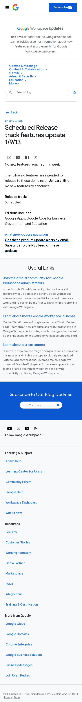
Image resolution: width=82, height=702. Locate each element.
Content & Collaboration (28, 69)
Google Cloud (15, 624)
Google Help (14, 492)
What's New (14, 513)
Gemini (15, 73)
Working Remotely (18, 553)
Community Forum (18, 482)
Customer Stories (18, 542)
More (14, 83)
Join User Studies (18, 675)
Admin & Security (23, 76)
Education (17, 80)
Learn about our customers (24, 345)
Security (11, 532)
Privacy (8, 697)
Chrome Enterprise (19, 644)
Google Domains (17, 634)
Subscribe (63, 7)
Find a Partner (15, 563)
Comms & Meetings (24, 66)
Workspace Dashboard (21, 502)
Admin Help (13, 461)
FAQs (9, 584)
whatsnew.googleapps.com (26, 234)
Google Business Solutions (24, 655)
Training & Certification (22, 604)
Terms (17, 697)
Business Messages (19, 665)
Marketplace (14, 573)
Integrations (14, 594)
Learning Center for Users (24, 471)
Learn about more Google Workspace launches (39, 316)
